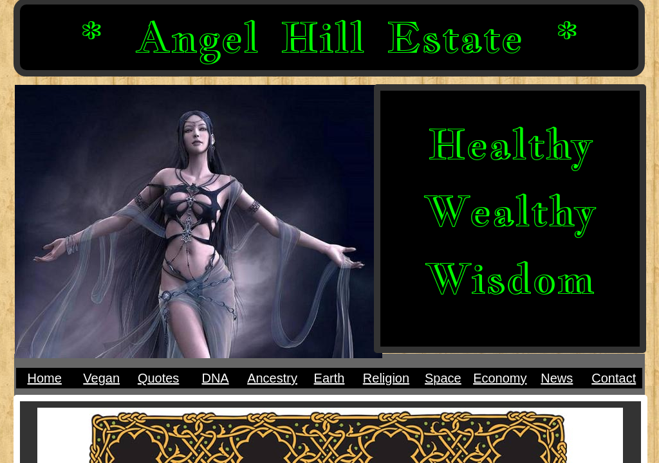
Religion (386, 378)
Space (443, 378)
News (557, 378)
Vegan (101, 378)
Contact (613, 378)
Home (45, 378)
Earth (329, 378)
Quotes (158, 378)
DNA (214, 378)
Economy (499, 378)
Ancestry (272, 378)
